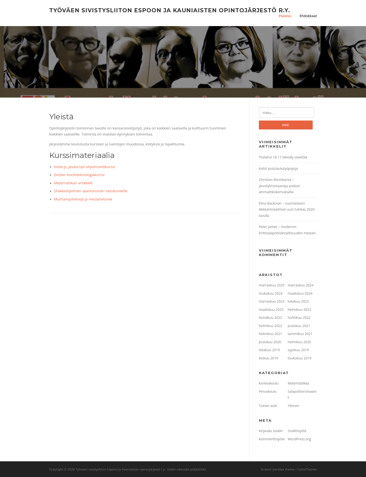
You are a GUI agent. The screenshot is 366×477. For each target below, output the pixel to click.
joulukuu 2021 (299, 325)
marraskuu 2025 (272, 285)
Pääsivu (285, 16)
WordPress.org (299, 439)
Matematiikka (298, 383)
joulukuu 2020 (270, 342)
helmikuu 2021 (270, 333)
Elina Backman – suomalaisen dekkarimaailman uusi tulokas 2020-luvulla (287, 209)
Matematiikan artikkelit (73, 182)
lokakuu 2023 (298, 301)
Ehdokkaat (308, 16)
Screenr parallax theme (278, 469)
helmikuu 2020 (299, 342)
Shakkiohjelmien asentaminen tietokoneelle (91, 190)
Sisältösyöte (297, 430)
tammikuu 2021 (300, 333)
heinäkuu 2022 (270, 317)
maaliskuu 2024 (300, 293)
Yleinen (293, 405)
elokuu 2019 (268, 358)
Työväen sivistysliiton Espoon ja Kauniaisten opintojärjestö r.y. (169, 10)
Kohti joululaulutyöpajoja (278, 168)
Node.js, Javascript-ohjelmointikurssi (84, 166)
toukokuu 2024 (271, 293)
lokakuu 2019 (269, 350)
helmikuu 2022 (270, 325)
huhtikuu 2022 (299, 317)
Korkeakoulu (269, 383)
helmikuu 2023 (299, 309)
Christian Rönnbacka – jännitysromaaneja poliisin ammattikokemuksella (279, 185)
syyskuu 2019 (298, 350)
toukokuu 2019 (299, 358)
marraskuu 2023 (272, 301)
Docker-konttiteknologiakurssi (79, 174)
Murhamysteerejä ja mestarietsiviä (83, 199)
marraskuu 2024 (301, 285)
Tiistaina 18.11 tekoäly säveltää (283, 157)
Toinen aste (268, 405)
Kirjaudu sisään (271, 430)
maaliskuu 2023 (271, 309)
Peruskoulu (268, 391)
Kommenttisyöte (272, 439)
